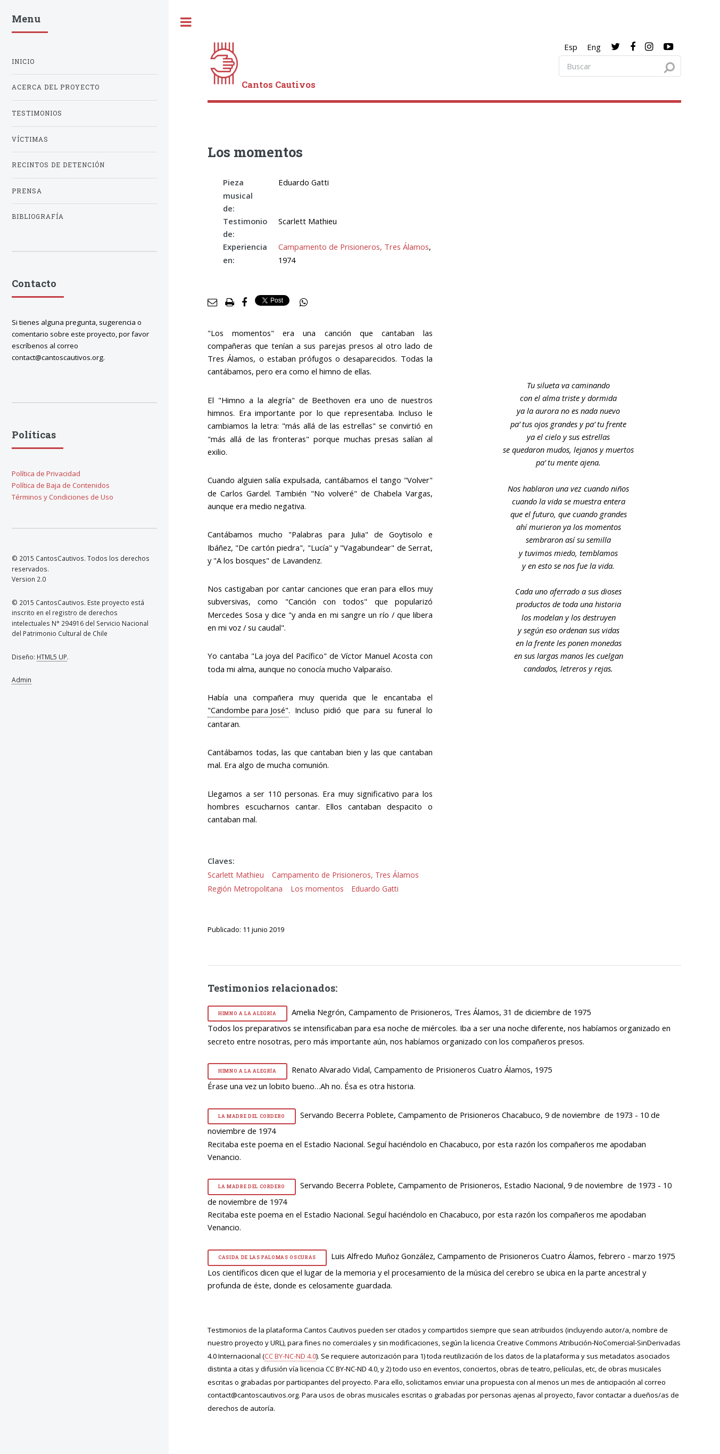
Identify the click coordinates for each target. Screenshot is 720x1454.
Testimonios (37, 113)
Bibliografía (38, 216)
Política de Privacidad (46, 473)
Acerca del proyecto (56, 87)
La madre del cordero (251, 1116)
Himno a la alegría (247, 1013)
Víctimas (30, 139)
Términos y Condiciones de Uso (62, 497)
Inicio (23, 62)
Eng (594, 47)
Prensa (27, 191)
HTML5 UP (52, 656)
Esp (570, 47)
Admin (21, 679)
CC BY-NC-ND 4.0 (290, 1356)
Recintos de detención (58, 165)
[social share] (304, 302)
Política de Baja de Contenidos (61, 485)
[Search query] (620, 66)
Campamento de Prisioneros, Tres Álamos (353, 246)
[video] (576, 268)
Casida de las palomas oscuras (267, 1257)
